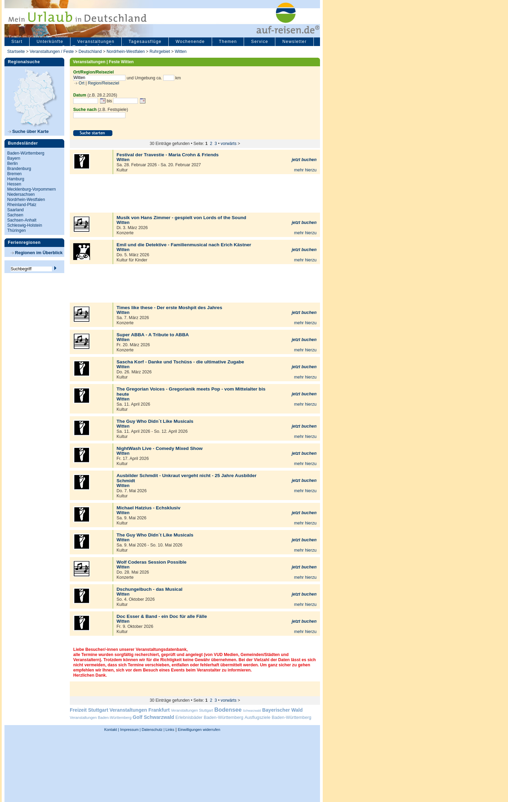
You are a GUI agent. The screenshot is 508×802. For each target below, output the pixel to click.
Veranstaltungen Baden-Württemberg (101, 717)
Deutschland (90, 51)
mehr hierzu (305, 170)
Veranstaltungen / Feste (52, 51)
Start (16, 41)
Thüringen (16, 230)
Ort (80, 83)
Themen (228, 41)
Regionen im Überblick (37, 252)
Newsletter (294, 41)
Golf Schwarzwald (153, 717)
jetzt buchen (304, 159)
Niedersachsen (21, 194)
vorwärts (228, 143)
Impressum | (130, 729)
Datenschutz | (152, 729)
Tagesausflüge (145, 41)
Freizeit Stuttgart (89, 710)
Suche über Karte (28, 131)
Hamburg (15, 179)
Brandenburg (19, 168)
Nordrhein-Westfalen (126, 51)
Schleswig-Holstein (24, 225)
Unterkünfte (49, 41)
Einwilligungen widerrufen (199, 729)
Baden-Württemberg (25, 153)
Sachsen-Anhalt (21, 220)
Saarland (15, 209)
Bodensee (228, 710)
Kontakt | (111, 729)
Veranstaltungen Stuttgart (192, 710)
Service (259, 41)
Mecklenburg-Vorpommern (31, 189)
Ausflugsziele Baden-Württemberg (277, 717)
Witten (180, 51)
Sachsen (15, 215)
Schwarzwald (252, 710)
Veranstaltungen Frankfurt (139, 710)
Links (169, 729)
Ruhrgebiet (160, 51)
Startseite (16, 51)
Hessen (14, 184)
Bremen (14, 173)
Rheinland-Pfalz (21, 204)
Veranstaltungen (95, 41)
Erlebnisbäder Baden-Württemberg (209, 717)
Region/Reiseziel (103, 83)
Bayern (13, 158)
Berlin (12, 163)
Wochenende (190, 41)
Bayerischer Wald (282, 710)
